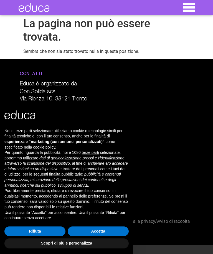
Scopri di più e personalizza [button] (66, 243)
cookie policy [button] (44, 147)
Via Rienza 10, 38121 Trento (53, 99)
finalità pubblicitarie (65, 174)
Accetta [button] (98, 231)
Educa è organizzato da (48, 84)
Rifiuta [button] (35, 231)
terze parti (90, 152)
